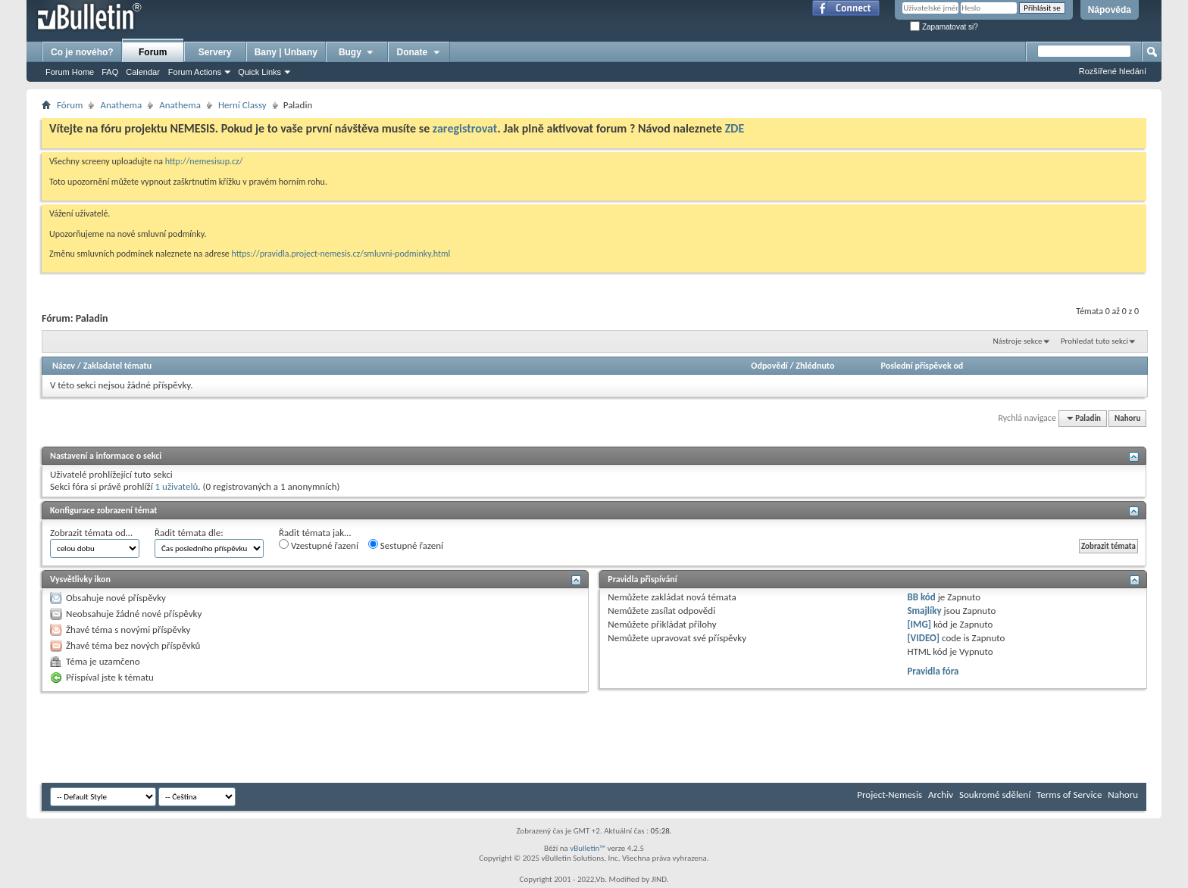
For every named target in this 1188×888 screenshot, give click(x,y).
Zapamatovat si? (944, 27)
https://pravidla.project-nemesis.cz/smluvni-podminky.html (341, 253)
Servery (215, 52)
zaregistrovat (465, 128)
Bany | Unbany (286, 52)
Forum (153, 52)
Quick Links (259, 71)
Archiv (940, 794)
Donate (419, 52)
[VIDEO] (923, 637)
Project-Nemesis (889, 794)
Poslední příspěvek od (922, 365)
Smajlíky (924, 610)
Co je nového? (82, 52)
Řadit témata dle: (189, 532)
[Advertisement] (317, 737)
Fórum (70, 105)
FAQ (110, 71)
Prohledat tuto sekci (1094, 341)
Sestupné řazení (405, 545)
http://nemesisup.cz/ (204, 161)
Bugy (357, 52)
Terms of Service (1069, 794)
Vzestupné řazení (318, 545)
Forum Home (69, 71)
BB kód (921, 597)
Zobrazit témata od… (91, 532)
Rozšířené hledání (1112, 71)
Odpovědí (769, 365)
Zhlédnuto (815, 365)
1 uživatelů (177, 486)
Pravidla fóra (932, 671)
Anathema (121, 105)
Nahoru (1127, 418)
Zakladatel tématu (117, 365)
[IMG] (919, 624)
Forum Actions (194, 71)
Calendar (143, 71)
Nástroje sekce (1018, 341)
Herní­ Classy (242, 105)
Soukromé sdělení (994, 794)
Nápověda (1109, 10)
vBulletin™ (587, 848)
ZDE (735, 128)
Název (63, 365)
